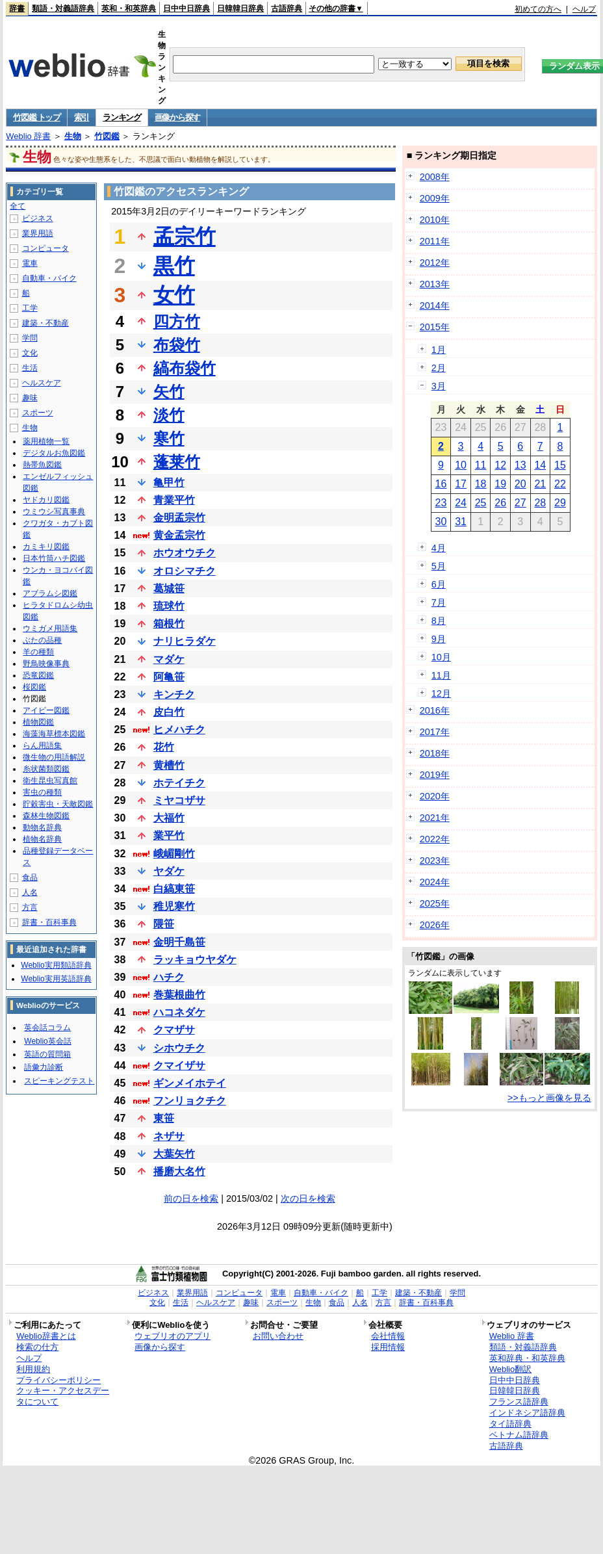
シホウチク (179, 1048)
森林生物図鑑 (46, 815)
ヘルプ (584, 9)
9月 (438, 639)
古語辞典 (286, 8)
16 (441, 483)
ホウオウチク (184, 552)
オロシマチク (184, 570)
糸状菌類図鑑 (46, 768)
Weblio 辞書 (28, 136)
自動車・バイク (49, 278)
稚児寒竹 (174, 906)
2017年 (435, 732)
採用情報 (388, 1347)
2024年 (435, 882)
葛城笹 (169, 588)
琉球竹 (169, 606)
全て (17, 206)
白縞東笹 (174, 888)
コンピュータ (45, 248)
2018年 (435, 753)
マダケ (169, 659)
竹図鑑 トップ (36, 117)
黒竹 (174, 266)
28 (540, 502)
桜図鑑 (34, 687)
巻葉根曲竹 (179, 994)
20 (520, 483)
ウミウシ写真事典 (54, 511)
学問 (30, 338)
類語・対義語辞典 (63, 8)
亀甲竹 (169, 482)
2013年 (435, 284)
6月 (438, 584)
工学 (30, 308)
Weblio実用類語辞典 (56, 965)
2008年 (435, 177)
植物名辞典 (42, 839)
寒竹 (169, 438)
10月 (441, 657)
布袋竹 (176, 345)
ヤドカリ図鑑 (46, 499)
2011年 (435, 241)
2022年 (435, 839)
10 (461, 465)
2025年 (435, 903)
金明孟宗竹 (179, 517)
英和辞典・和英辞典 (527, 1358)
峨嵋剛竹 (174, 853)
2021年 (435, 817)
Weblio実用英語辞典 (56, 978)
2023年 (435, 860)
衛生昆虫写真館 (50, 780)
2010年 (435, 219)
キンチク (174, 694)
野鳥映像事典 (46, 663)
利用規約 (33, 1369)
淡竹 (169, 415)
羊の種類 (38, 651)
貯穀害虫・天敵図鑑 (58, 804)
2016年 (435, 710)
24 (461, 502)
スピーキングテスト (59, 1080)
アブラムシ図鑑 (50, 593)
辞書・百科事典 (49, 922)
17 (461, 483)
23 (441, 502)
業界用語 (37, 233)
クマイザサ (179, 1065)
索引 (81, 117)
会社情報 (388, 1336)
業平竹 (169, 835)
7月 (438, 602)
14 (540, 465)
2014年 (435, 305)
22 (560, 483)
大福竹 (169, 817)
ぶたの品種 (42, 640)
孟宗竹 (184, 236)
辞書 (17, 8)
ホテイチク (179, 782)
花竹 (163, 747)
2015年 (435, 327)
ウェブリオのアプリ (173, 1336)
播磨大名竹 (179, 1171)
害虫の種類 (42, 792)
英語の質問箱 (47, 1054)
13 (520, 465)
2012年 (435, 262)
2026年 (435, 925)
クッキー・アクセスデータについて (62, 1396)
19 (500, 483)
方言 (30, 907)
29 (560, 502)
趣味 (30, 397)
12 (500, 465)
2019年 (435, 775)
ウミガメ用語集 (50, 628)
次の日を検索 (308, 1198)
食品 (30, 877)
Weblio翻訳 (510, 1369)
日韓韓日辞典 (240, 8)
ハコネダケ (179, 1012)
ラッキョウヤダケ (195, 959)
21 (540, 483)
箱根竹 (169, 623)
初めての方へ (538, 9)
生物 (72, 136)
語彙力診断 (43, 1067)
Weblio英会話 (47, 1041)
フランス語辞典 (518, 1401)
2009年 (435, 198)
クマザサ (174, 1029)
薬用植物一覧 (46, 441)
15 (560, 465)
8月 (438, 620)
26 (500, 502)
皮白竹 (169, 712)
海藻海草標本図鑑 (54, 733)
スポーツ (37, 412)
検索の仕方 (37, 1347)
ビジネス (37, 218)
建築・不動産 (45, 323)
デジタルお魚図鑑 (54, 453)
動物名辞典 (42, 827)
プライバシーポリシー (58, 1380)
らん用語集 (42, 745)
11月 (441, 675)
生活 (30, 367)
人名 (30, 892)
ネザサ (169, 1136)
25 (481, 502)
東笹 (163, 1118)
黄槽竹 (169, 765)
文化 (30, 352)
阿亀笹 (169, 676)
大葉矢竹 (174, 1153)
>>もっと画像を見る (549, 1098)
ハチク (169, 977)
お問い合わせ (278, 1336)
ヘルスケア (41, 382)
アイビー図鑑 (46, 710)
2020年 (435, 796)
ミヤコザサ (179, 800)
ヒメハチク (179, 729)
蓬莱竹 (176, 462)
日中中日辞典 (186, 8)
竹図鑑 (107, 136)
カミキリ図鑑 (46, 546)
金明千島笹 (179, 942)
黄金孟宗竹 (179, 535)
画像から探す (177, 117)
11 (481, 465)
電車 (30, 263)
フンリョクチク (189, 1100)
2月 (438, 368)
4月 (438, 548)
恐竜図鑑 (38, 675)
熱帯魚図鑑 (42, 464)
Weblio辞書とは (45, 1336)
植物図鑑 (38, 722)
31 (461, 521)
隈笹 (163, 923)
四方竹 (176, 321)
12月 (441, 693)
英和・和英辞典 (128, 8)
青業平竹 (174, 500)
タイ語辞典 (510, 1424)
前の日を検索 (191, 1198)
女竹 (174, 295)
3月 (438, 386)
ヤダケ (169, 871)
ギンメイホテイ (189, 1083)
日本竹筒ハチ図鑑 (54, 558)
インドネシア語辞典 (527, 1413)
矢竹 (169, 391)
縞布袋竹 (184, 368)
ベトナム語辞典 (518, 1435)
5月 (438, 566)
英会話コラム (47, 1027)
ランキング (122, 117)
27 (520, 502)
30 (441, 521)
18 (481, 483)
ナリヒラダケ (184, 641)
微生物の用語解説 (54, 757)
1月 (438, 349)
